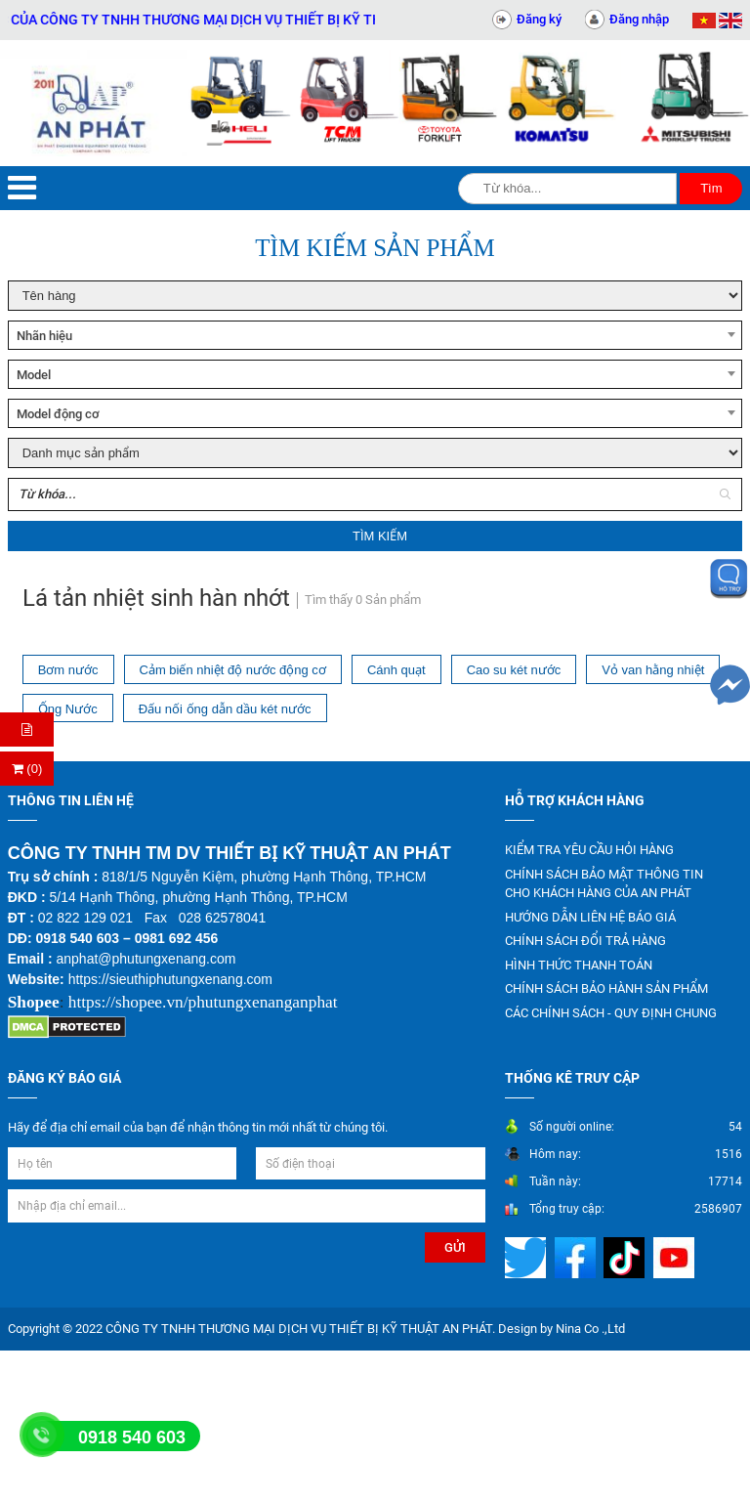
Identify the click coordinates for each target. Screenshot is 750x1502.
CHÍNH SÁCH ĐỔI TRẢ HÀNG (585, 940)
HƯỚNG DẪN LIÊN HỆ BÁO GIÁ (590, 917)
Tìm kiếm (380, 536)
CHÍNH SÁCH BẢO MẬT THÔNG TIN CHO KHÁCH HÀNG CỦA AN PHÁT (604, 884)
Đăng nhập (639, 19)
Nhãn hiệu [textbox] (44, 335)
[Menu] (22, 188)
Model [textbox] (34, 374)
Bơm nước (68, 670)
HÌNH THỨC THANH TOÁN (578, 965)
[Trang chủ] (94, 103)
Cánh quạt (396, 670)
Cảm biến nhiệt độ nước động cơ (233, 670)
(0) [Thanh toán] (27, 768)
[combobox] (375, 335)
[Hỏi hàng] (27, 729)
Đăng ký (539, 19)
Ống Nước (68, 709)
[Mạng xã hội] (528, 1257)
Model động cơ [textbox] (58, 414)
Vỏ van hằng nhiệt (653, 670)
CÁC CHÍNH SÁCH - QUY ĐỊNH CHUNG (611, 1013)
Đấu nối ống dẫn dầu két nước (225, 709)
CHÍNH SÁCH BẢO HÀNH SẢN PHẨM (606, 988)
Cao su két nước (514, 670)
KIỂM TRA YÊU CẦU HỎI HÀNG (589, 849)
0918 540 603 (132, 1437)
